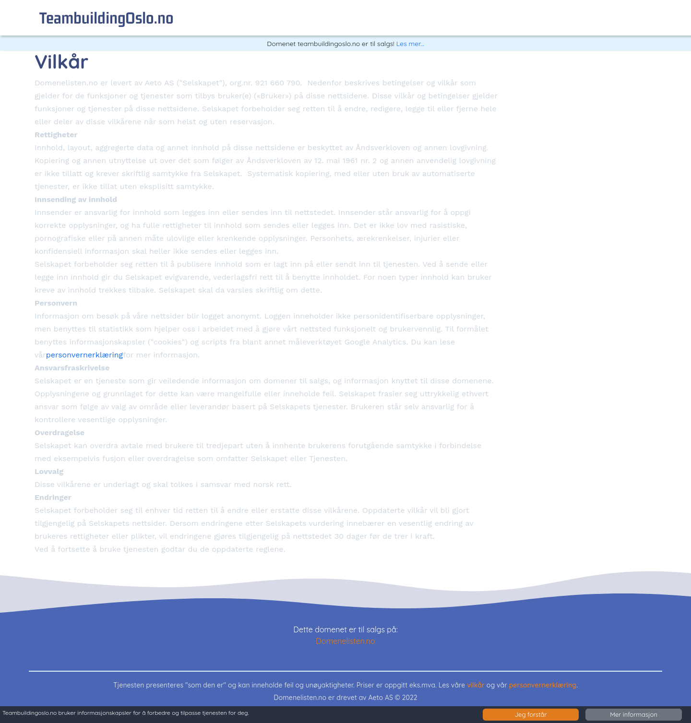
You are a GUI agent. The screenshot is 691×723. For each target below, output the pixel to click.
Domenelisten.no (345, 641)
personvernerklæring (84, 354)
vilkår (476, 685)
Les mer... (410, 43)
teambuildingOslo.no (106, 17)
